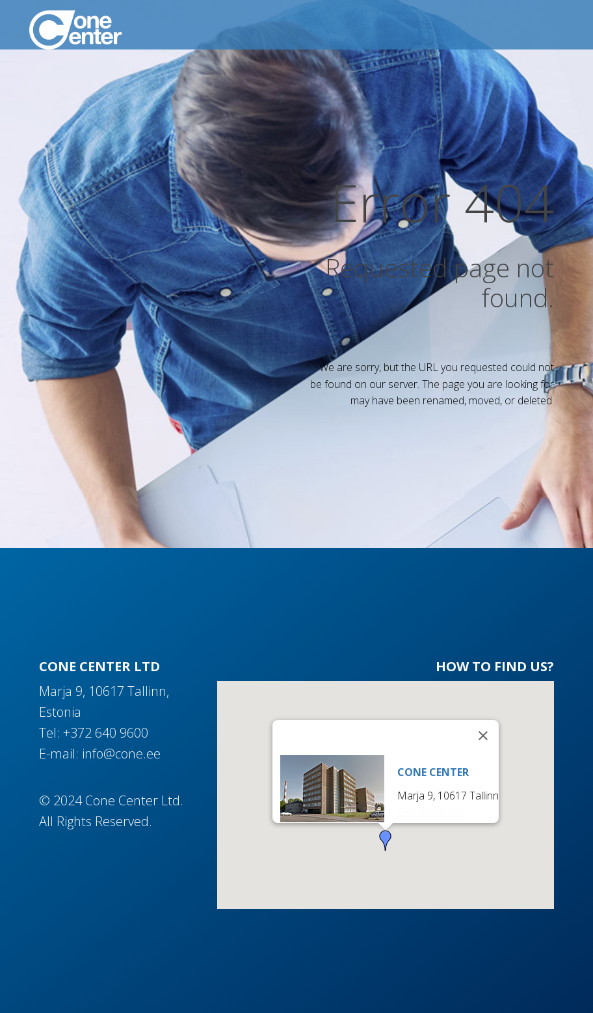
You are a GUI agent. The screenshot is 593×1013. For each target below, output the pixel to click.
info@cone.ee (121, 753)
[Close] (483, 735)
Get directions (429, 812)
